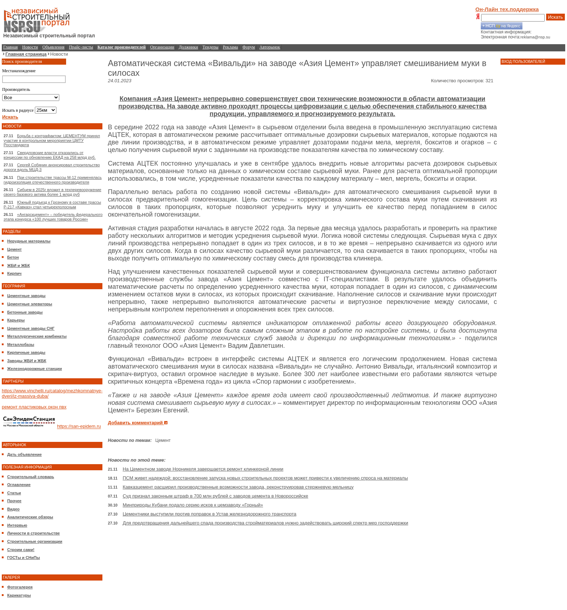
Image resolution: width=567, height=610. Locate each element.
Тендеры (210, 47)
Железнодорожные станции (34, 368)
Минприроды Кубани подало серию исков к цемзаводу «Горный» (193, 505)
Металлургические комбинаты (36, 336)
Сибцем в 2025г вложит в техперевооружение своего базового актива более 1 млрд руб (52, 192)
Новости (30, 47)
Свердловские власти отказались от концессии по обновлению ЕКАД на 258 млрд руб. (50, 155)
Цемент (14, 249)
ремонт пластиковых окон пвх (34, 407)
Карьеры (16, 320)
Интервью (17, 525)
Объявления (53, 47)
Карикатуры (19, 595)
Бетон (13, 257)
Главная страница (26, 54)
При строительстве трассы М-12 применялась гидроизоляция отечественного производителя (53, 179)
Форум (249, 47)
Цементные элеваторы (29, 304)
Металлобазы (20, 344)
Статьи (14, 493)
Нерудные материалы (28, 241)
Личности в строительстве (33, 533)
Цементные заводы (26, 296)
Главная (10, 47)
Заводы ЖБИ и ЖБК (26, 361)
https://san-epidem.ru (79, 426)
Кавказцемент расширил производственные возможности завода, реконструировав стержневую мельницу (238, 487)
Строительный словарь (30, 477)
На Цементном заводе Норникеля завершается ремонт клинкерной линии (203, 469)
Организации (162, 47)
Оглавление (19, 484)
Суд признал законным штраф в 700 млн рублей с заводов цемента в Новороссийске (215, 496)
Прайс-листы (81, 47)
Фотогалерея (20, 587)
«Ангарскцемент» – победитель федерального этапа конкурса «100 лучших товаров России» (53, 216)
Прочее (14, 501)
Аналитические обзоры (30, 517)
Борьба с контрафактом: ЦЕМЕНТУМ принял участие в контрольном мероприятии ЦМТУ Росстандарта (52, 140)
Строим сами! (20, 549)
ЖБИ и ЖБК (18, 265)
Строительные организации (34, 541)
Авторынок (269, 47)
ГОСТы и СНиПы (23, 557)
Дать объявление (24, 454)
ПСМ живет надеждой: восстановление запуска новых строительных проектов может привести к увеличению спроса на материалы (265, 478)
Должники (188, 47)
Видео (13, 509)
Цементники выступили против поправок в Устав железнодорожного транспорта (209, 514)
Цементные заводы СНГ (31, 328)
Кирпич (14, 273)
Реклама (230, 47)
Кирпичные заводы (26, 352)
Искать (555, 17)
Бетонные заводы (25, 312)
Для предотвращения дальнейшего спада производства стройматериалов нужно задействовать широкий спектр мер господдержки (265, 523)
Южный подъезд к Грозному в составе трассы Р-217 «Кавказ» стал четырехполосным (52, 204)
